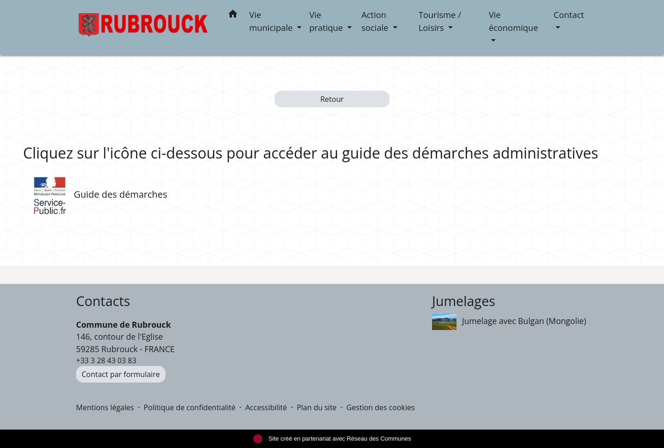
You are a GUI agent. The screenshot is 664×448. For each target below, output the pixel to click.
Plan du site (316, 407)
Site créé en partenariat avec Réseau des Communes (332, 438)
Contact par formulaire (121, 374)
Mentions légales (105, 407)
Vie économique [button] (513, 21)
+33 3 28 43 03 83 (106, 360)
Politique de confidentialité (190, 407)
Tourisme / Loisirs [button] (440, 21)
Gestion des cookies (380, 407)
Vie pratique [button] (327, 21)
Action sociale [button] (376, 21)
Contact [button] (569, 14)
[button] (233, 15)
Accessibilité (266, 407)
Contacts (103, 301)
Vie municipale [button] (272, 21)
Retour (332, 99)
